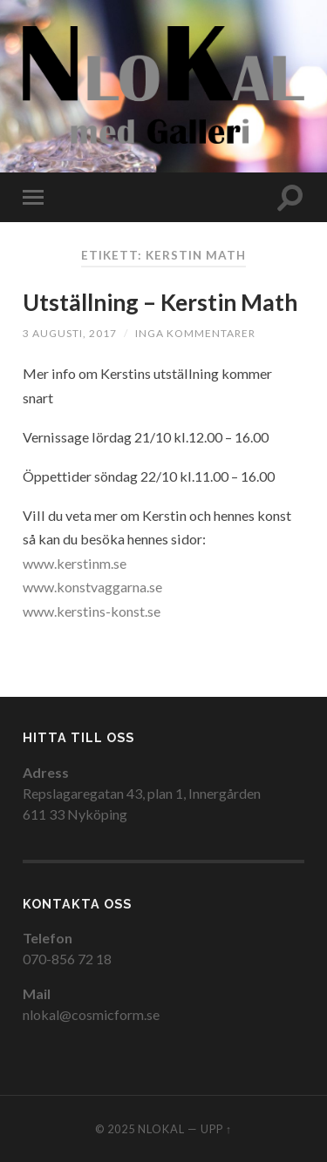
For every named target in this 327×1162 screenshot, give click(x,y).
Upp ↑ (216, 1129)
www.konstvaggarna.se (92, 586)
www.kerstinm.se (74, 563)
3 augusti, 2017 (70, 333)
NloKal (161, 1129)
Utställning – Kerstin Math (160, 302)
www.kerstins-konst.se (91, 611)
